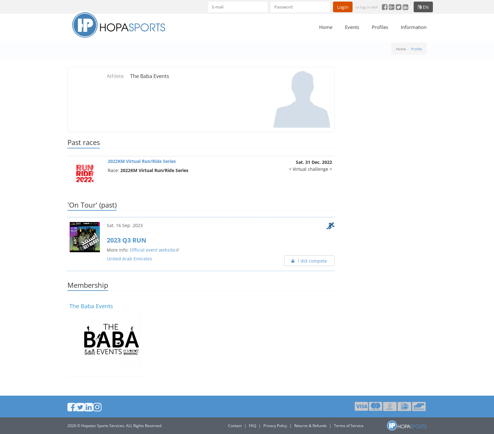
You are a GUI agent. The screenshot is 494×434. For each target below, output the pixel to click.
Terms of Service (349, 425)
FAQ (252, 425)
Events (352, 27)
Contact (235, 425)
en (423, 7)
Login (342, 7)
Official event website (152, 250)
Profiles (380, 27)
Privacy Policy (275, 425)
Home (325, 27)
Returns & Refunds (310, 425)
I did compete (309, 261)
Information (414, 27)
